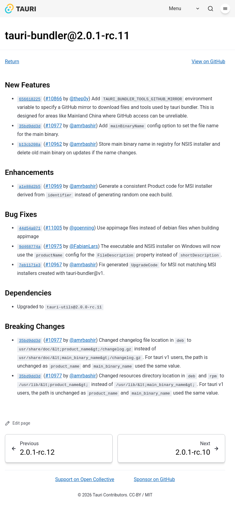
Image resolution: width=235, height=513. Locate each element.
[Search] (210, 8)
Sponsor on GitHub (154, 479)
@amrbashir (82, 126)
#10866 (53, 99)
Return (12, 61)
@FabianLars (83, 246)
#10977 (53, 126)
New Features (27, 85)
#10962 (53, 144)
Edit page (17, 423)
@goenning (81, 228)
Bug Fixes (21, 214)
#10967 (53, 265)
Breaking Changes (35, 326)
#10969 (53, 186)
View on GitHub (208, 61)
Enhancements (29, 172)
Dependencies (28, 293)
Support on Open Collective (84, 479)
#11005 (53, 228)
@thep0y (78, 99)
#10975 (53, 246)
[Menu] (182, 8)
